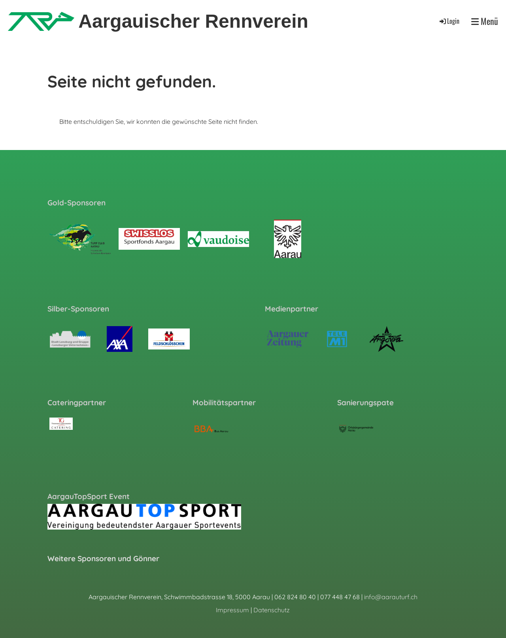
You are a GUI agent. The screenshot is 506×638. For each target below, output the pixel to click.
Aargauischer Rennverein (193, 21)
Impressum (232, 610)
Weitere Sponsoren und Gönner (103, 558)
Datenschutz (271, 610)
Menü (484, 21)
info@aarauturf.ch (390, 597)
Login (448, 21)
